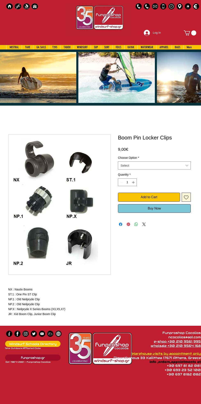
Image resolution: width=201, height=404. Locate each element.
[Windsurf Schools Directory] (33, 344)
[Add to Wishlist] (186, 197)
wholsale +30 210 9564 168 (176, 346)
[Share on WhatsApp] (136, 224)
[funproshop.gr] (33, 358)
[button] (190, 33)
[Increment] (133, 182)
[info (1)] (9, 334)
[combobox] (154, 165)
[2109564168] (147, 6)
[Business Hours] (171, 6)
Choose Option (128, 157)
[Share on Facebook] (120, 224)
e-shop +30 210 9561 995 (177, 341)
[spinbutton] (127, 182)
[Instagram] (26, 334)
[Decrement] (121, 182)
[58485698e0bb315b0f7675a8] (155, 6)
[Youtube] (42, 334)
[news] (58, 334)
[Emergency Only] (163, 6)
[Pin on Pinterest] (128, 224)
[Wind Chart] (50, 334)
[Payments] (196, 6)
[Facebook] (17, 334)
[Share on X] (144, 224)
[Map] (180, 6)
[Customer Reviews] (188, 6)
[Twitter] (34, 334)
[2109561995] (139, 6)
